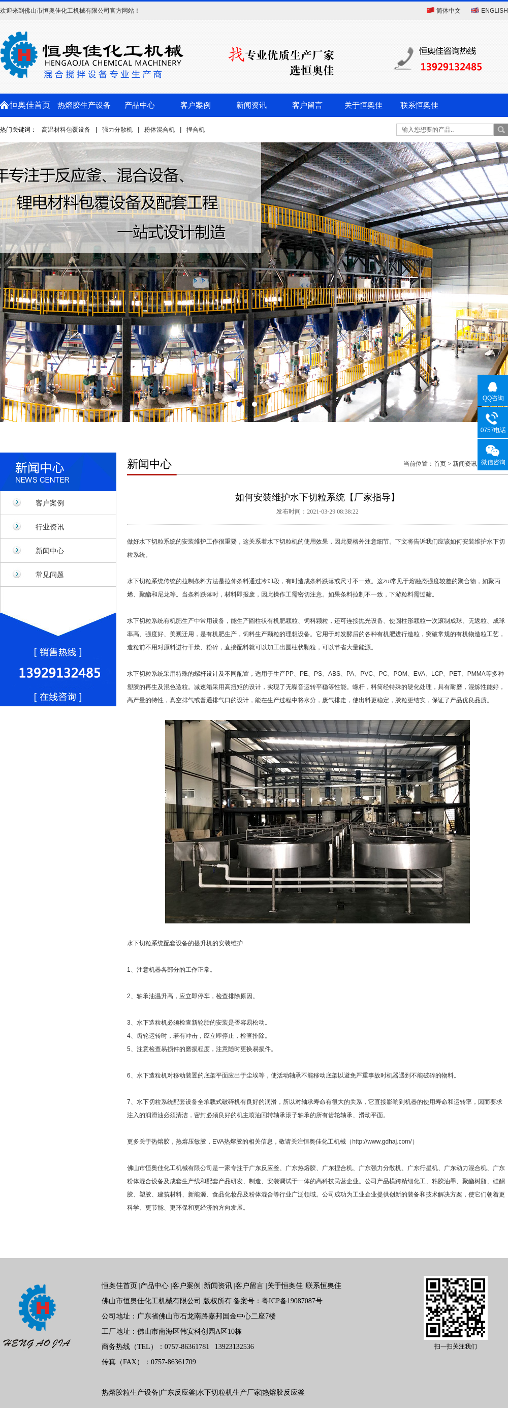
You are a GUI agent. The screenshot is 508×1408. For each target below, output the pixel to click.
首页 (440, 463)
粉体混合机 (159, 129)
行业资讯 (50, 527)
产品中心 (139, 105)
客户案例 (195, 105)
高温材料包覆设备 (66, 129)
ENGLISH (494, 10)
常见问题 (50, 575)
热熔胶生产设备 (84, 105)
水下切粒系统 (157, 541)
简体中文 (448, 10)
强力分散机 (117, 129)
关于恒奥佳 (363, 105)
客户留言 (307, 105)
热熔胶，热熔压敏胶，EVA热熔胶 (196, 1141)
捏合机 (195, 129)
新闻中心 (50, 551)
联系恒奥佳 (419, 105)
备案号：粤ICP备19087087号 (278, 1301)
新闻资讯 (251, 105)
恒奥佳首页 (28, 105)
